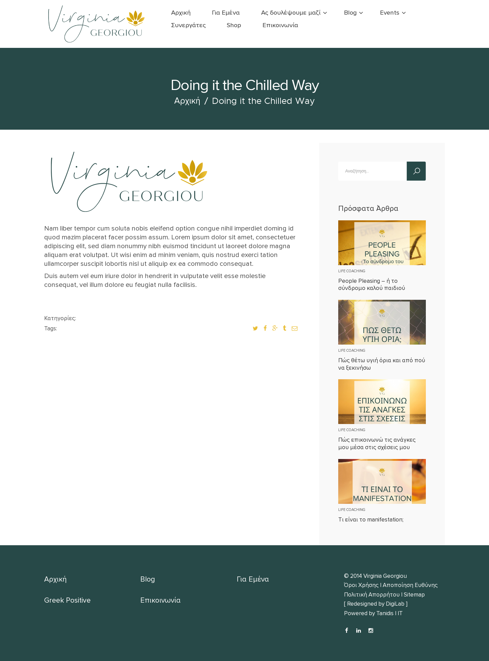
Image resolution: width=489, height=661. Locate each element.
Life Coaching (351, 271)
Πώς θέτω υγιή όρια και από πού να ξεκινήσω (381, 364)
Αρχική (187, 100)
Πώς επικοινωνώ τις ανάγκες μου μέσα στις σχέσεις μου (377, 443)
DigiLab (395, 603)
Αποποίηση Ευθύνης (410, 585)
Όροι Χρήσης (361, 585)
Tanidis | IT (389, 613)
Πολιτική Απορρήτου (372, 594)
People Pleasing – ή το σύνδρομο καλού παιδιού (371, 284)
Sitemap (414, 594)
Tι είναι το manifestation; (370, 519)
